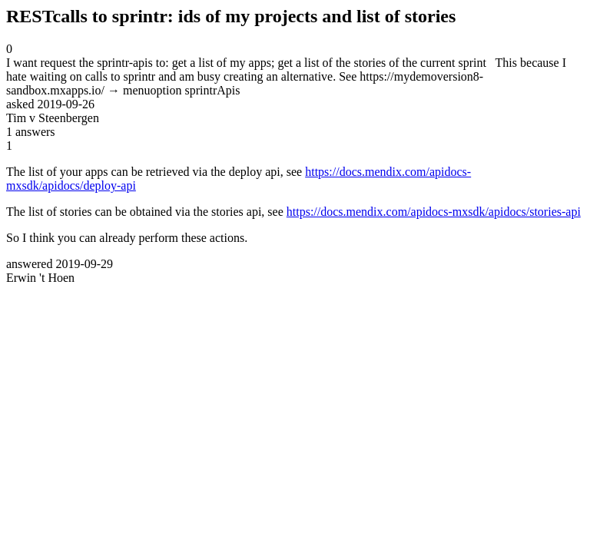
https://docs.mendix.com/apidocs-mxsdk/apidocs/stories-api (434, 211)
